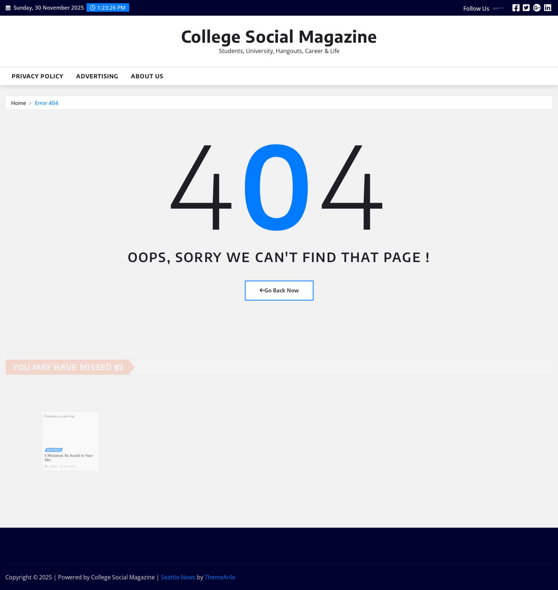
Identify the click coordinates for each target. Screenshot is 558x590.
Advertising (97, 76)
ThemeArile (220, 577)
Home (18, 102)
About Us (147, 76)
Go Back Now (279, 290)
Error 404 (46, 102)
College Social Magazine (279, 36)
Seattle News (178, 577)
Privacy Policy (37, 76)
